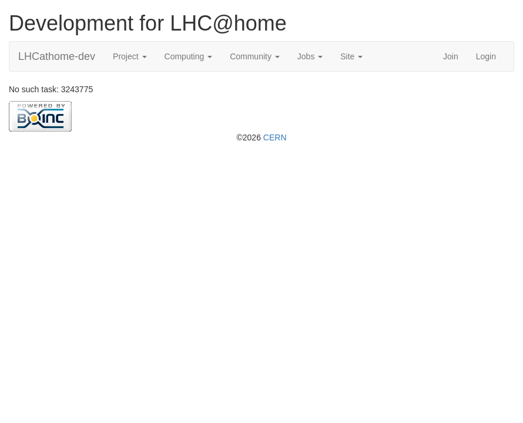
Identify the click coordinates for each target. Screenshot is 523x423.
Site (351, 56)
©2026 (261, 137)
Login (486, 56)
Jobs (310, 56)
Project (129, 56)
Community (255, 56)
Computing (189, 56)
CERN (275, 137)
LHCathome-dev (56, 56)
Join (450, 56)
